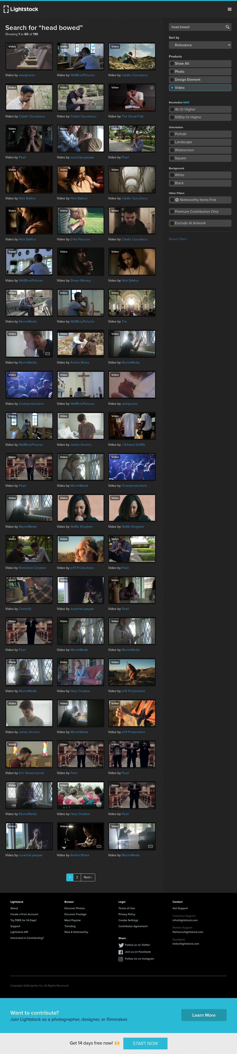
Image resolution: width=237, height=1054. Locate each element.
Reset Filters (178, 239)
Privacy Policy (126, 914)
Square (180, 158)
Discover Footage (75, 914)
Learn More (204, 1015)
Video (180, 87)
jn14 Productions (82, 567)
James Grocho (80, 444)
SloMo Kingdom (81, 526)
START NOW (145, 1043)
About (14, 908)
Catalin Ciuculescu (135, 75)
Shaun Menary (80, 280)
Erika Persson (80, 239)
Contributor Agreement (132, 926)
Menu (229, 9)
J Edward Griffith (133, 444)
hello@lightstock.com (186, 944)
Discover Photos (74, 908)
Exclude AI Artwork (190, 223)
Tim (124, 321)
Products (175, 56)
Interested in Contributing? (27, 938)
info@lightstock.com (185, 920)
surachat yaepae (82, 157)
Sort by (174, 37)
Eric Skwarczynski (31, 773)
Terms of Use (126, 908)
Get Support (180, 908)
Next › (88, 877)
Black (179, 183)
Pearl (22, 157)
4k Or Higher (185, 109)
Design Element (187, 79)
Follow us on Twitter (137, 945)
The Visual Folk (133, 116)
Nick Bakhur (27, 198)
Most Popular (72, 920)
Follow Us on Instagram (139, 959)
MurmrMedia (28, 321)
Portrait (180, 134)
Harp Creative (80, 691)
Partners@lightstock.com (188, 932)
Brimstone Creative (32, 567)
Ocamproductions (31, 403)
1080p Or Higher (188, 117)
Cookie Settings (128, 920)
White (179, 175)
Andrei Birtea (79, 362)
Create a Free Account (24, 914)
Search (227, 27)
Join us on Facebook (138, 952)
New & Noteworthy (76, 932)
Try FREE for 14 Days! (23, 920)
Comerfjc (25, 608)
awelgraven (27, 75)
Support (15, 926)
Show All (182, 63)
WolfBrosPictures (82, 75)
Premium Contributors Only (197, 211)
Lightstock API (19, 932)
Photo (179, 71)
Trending (69, 926)
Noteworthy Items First (195, 199)
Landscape (183, 142)
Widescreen (184, 150)
